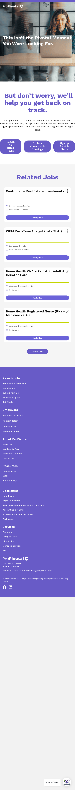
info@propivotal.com (41, 570)
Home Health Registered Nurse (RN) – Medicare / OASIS (35, 313)
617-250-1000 (17, 570)
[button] (70, 6)
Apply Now (37, 218)
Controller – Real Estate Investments (35, 191)
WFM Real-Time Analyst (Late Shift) (34, 231)
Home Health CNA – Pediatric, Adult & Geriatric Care (35, 273)
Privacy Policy (43, 579)
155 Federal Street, (12, 563)
